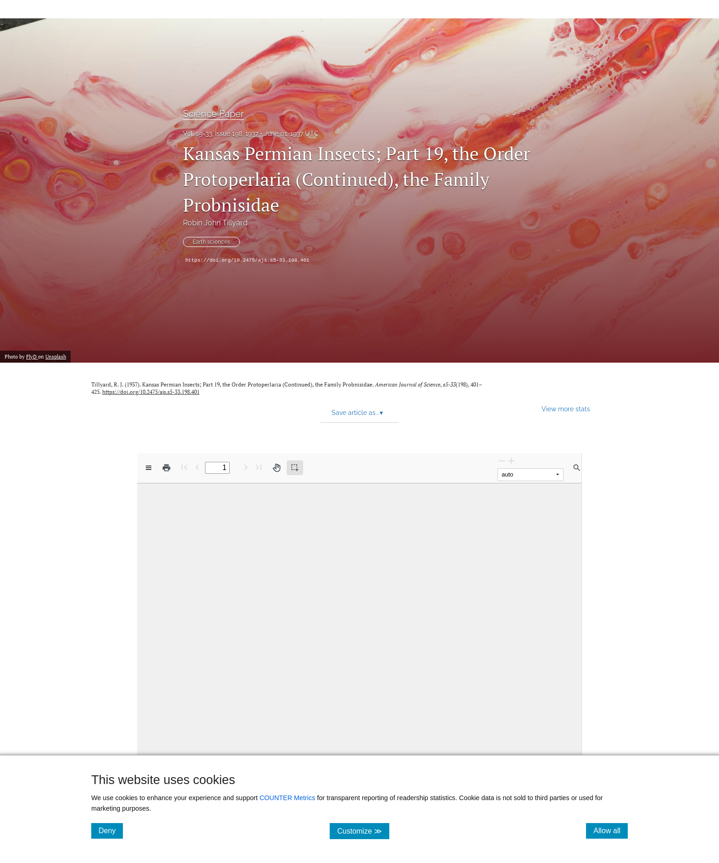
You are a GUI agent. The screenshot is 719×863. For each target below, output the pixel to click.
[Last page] (258, 467)
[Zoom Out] (502, 460)
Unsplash (55, 356)
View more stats (566, 409)
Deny (111, 830)
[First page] (184, 467)
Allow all (610, 830)
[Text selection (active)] (295, 467)
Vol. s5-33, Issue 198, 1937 (220, 133)
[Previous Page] (197, 467)
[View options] (148, 468)
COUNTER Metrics (287, 797)
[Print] (166, 467)
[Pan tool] (276, 467)
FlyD (32, 356)
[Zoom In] (511, 460)
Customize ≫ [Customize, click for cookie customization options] (363, 830)
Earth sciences (211, 242)
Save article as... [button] (357, 412)
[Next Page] (245, 467)
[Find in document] (577, 467)
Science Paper (213, 113)
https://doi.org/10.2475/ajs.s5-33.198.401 (247, 260)
